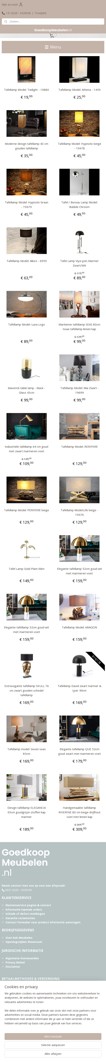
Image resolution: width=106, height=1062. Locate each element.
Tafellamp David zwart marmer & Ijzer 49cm (79, 688)
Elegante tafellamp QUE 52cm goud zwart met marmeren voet (79, 751)
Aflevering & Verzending (22, 995)
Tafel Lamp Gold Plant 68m (26, 569)
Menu (53, 47)
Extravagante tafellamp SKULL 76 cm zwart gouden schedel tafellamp (26, 690)
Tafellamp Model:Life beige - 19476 (79, 512)
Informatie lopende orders (24, 909)
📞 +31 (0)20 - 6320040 (16, 13)
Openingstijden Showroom (24, 942)
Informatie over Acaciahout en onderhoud (35, 1029)
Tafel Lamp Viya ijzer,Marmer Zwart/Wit (79, 263)
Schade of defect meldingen (25, 914)
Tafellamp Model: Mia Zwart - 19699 (79, 390)
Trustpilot (40, 13)
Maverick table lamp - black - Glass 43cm (26, 390)
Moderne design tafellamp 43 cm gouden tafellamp (26, 146)
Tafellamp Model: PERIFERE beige (26, 510)
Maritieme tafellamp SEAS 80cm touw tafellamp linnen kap (79, 326)
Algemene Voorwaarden (22, 958)
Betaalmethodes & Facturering (27, 986)
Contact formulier (18, 922)
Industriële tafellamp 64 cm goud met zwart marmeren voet (26, 449)
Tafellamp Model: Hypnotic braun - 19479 (26, 204)
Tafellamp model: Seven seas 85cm (26, 751)
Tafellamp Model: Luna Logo (26, 324)
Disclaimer (13, 966)
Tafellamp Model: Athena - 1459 (79, 90)
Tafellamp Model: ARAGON (79, 627)
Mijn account (12, 4)
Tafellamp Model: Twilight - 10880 (26, 90)
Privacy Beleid (15, 962)
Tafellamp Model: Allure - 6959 (27, 261)
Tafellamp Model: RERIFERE (79, 446)
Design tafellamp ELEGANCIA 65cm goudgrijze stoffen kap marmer (26, 812)
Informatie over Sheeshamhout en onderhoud (37, 1024)
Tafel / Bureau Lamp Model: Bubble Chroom (79, 204)
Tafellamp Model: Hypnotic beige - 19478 (79, 146)
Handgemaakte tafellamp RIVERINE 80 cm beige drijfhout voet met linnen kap (79, 812)
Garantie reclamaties (20, 918)
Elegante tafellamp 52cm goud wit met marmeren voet (79, 571)
